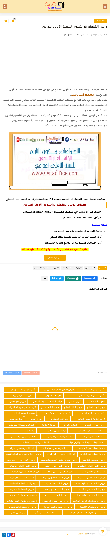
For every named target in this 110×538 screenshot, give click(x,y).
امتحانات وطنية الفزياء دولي (61, 436)
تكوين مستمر (75, 401)
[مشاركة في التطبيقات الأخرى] (44, 278)
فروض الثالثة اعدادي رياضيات (55, 477)
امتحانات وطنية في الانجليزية (92, 448)
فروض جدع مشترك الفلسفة (92, 507)
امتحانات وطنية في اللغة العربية (61, 454)
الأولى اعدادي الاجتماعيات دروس (46, 268)
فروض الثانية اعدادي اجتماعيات (23, 483)
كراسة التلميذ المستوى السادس (47, 401)
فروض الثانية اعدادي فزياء (56, 495)
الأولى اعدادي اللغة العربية (93, 413)
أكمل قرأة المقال (55, 258)
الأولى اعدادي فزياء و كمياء (58, 413)
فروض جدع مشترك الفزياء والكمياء (21, 501)
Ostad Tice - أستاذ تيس (77, 534)
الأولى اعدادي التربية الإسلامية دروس (88, 395)
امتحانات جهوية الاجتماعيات (21, 425)
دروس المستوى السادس (23, 413)
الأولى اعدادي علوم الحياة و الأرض (20, 407)
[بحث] (5, 6)
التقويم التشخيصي (97, 401)
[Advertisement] (55, 64)
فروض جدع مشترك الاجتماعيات (23, 495)
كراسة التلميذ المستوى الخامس (90, 419)
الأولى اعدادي (100, 21)
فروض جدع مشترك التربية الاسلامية (89, 501)
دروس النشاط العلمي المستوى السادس (59, 460)
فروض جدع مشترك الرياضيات (55, 501)
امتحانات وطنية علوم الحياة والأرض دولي (86, 442)
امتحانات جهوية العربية (56, 430)
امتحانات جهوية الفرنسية (23, 430)
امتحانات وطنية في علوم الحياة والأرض (23, 454)
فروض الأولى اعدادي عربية (93, 471)
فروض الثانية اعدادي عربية (22, 489)
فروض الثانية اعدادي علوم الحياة (90, 495)
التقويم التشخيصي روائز (22, 395)
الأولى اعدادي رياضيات (95, 425)
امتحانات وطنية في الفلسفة (92, 454)
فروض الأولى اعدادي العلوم (57, 466)
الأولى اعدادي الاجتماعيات (71, 268)
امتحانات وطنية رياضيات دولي (24, 436)
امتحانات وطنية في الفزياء (22, 448)
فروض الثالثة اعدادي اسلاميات (91, 477)
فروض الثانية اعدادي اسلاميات (91, 489)
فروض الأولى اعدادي (96, 407)
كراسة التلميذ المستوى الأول (48, 512)
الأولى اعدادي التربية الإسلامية (22, 389)
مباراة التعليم (36, 419)
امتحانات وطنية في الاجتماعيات (34, 442)
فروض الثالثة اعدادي (73, 407)
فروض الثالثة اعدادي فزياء (56, 483)
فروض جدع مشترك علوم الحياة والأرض (87, 512)
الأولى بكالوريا (70, 425)
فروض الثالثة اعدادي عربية (22, 477)
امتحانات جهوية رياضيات (94, 436)
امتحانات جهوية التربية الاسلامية (91, 430)
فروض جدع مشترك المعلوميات (23, 507)
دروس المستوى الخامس (94, 460)
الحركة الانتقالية (49, 425)
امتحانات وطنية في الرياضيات (56, 448)
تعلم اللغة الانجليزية (59, 419)
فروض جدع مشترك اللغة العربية (58, 507)
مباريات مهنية (16, 419)
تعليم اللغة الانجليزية (52, 395)
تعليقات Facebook (12, 373)
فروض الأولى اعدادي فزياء (60, 471)
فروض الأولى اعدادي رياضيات (22, 466)
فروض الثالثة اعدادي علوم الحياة (90, 483)
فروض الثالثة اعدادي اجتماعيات (24, 471)
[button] (90, 278)
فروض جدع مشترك (17, 401)
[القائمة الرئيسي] (105, 6)
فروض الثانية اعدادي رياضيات (56, 489)
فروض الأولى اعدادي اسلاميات (91, 466)
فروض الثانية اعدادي (50, 407)
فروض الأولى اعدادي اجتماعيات (21, 460)
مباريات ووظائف (17, 512)
